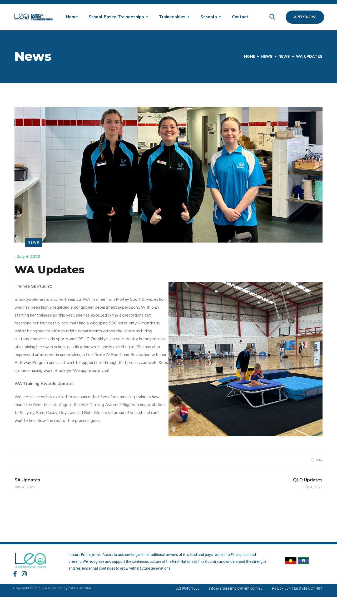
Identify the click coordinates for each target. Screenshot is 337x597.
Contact (240, 17)
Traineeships (172, 17)
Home (72, 17)
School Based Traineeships (116, 17)
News (266, 56)
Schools (208, 17)
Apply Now (305, 16)
